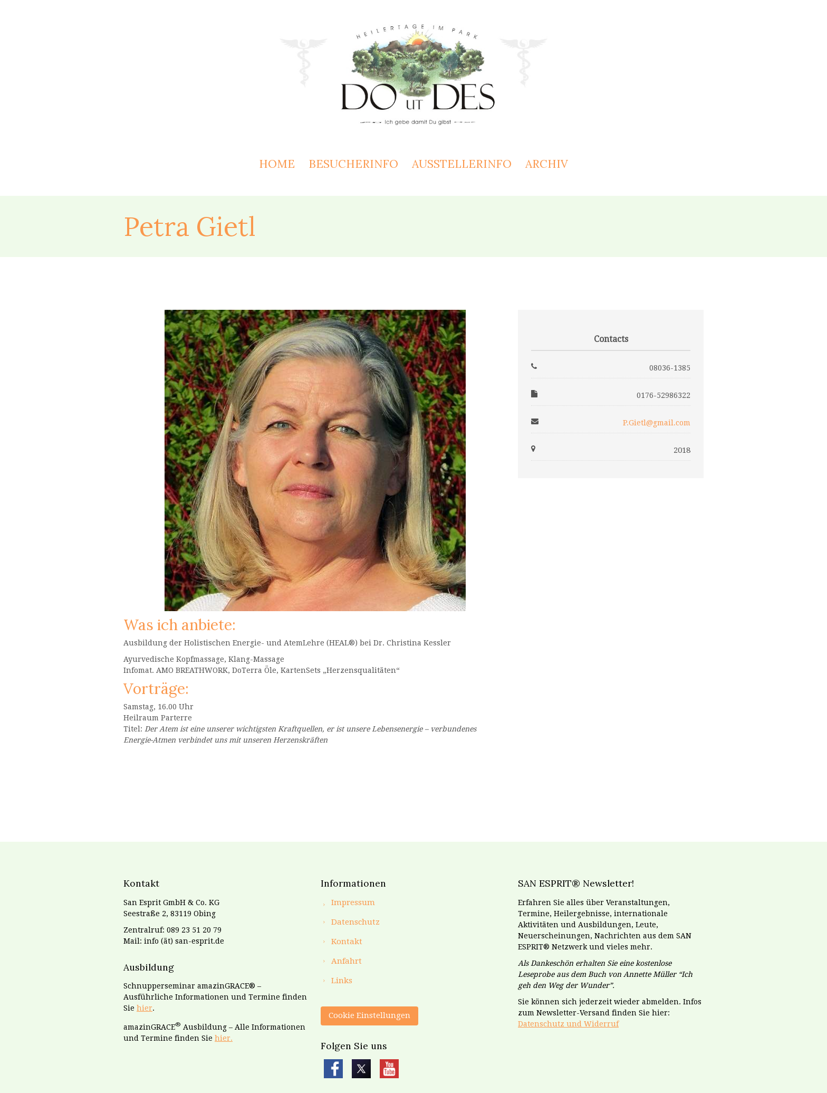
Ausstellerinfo (462, 164)
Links (341, 980)
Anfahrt (346, 961)
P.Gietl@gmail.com (656, 423)
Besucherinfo (353, 164)
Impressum (353, 902)
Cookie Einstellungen (369, 1015)
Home (277, 164)
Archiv (546, 164)
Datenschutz (355, 922)
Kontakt (346, 941)
